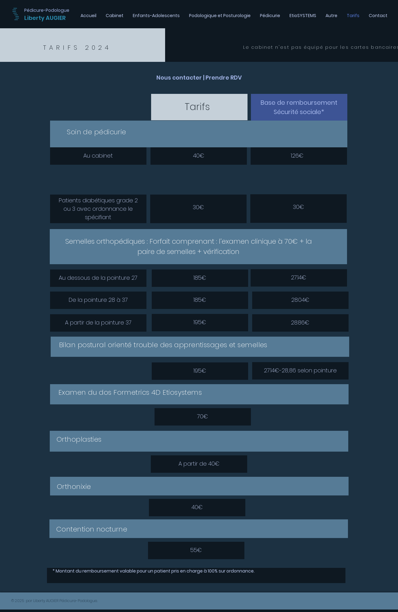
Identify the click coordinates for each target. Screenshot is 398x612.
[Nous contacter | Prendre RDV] (199, 77)
